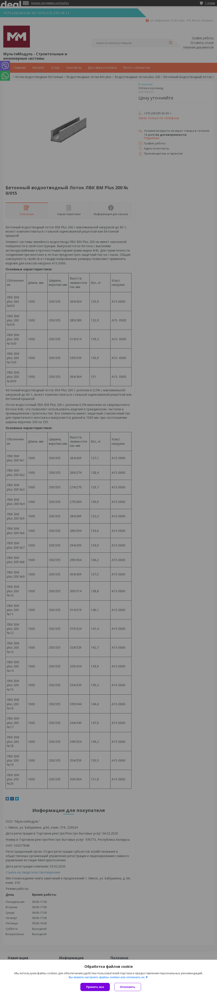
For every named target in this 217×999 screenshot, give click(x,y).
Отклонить (127, 987)
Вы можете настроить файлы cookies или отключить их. (107, 977)
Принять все (95, 987)
